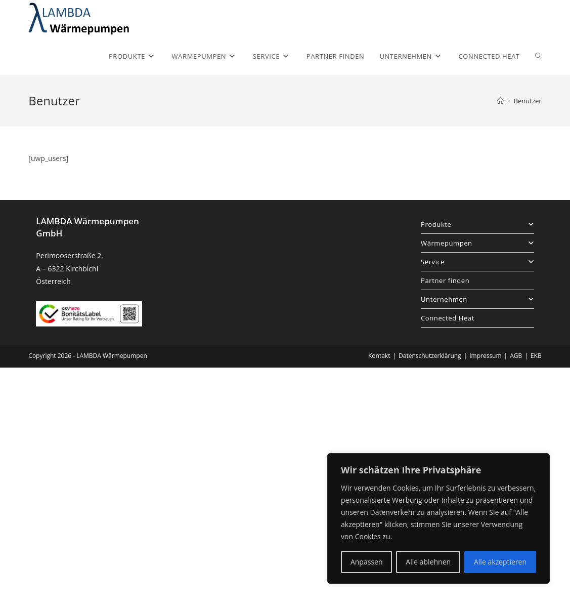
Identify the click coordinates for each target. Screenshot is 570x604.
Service (477, 261)
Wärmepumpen (477, 243)
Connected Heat (447, 318)
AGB (516, 355)
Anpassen (366, 562)
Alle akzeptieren (500, 562)
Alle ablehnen (428, 562)
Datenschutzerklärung (430, 355)
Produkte (477, 224)
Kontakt (379, 355)
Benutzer (528, 100)
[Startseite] (500, 100)
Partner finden (445, 280)
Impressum (485, 355)
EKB (536, 355)
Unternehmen (477, 299)
